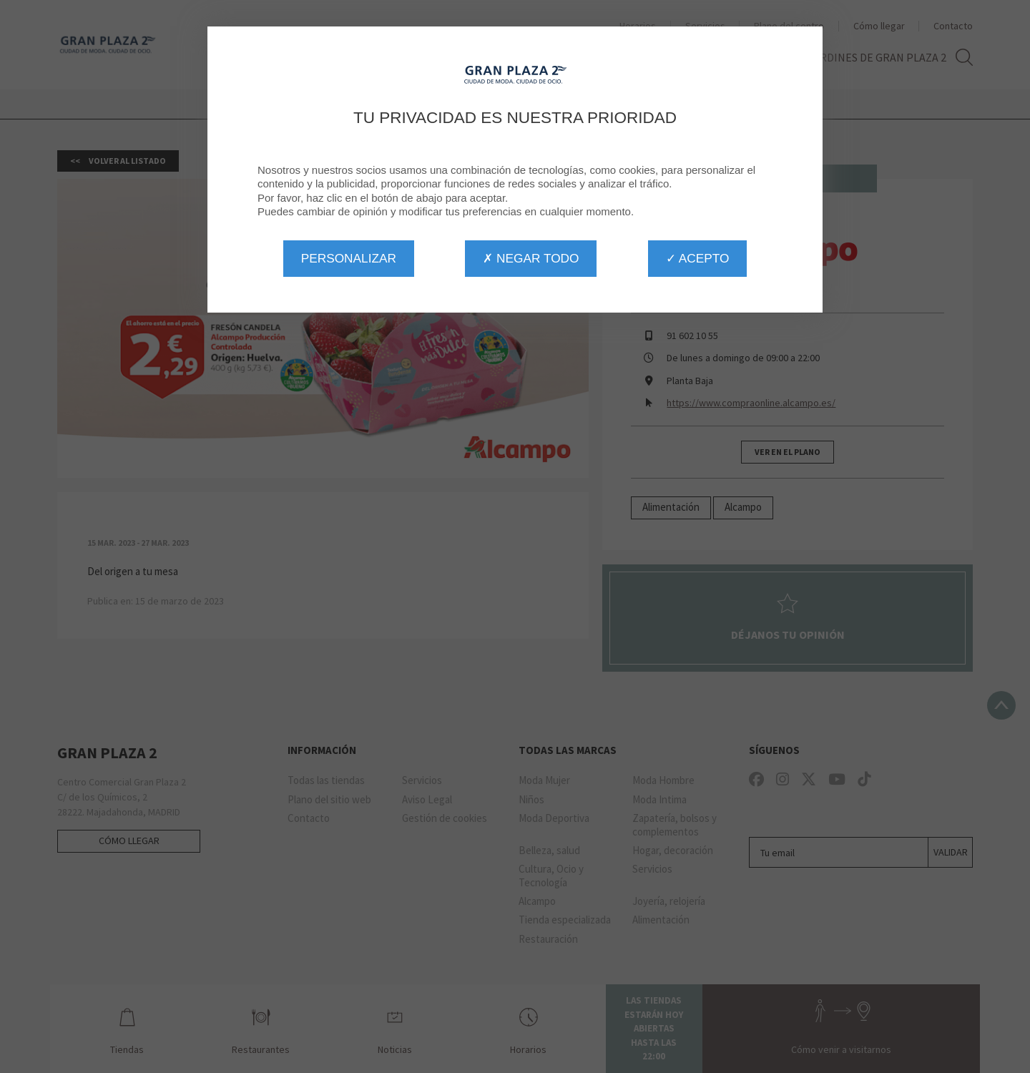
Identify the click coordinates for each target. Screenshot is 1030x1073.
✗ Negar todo (531, 258)
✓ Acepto (697, 258)
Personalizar (348, 258)
